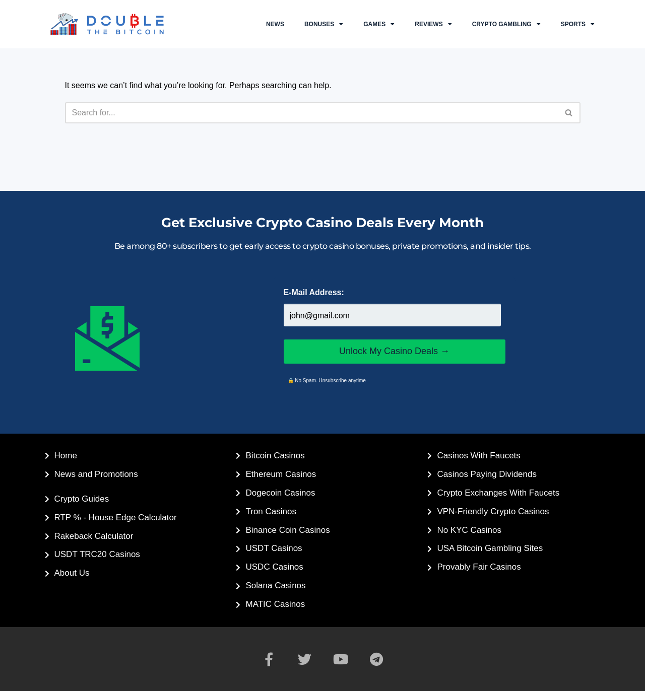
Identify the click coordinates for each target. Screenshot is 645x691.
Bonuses (323, 24)
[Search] (311, 112)
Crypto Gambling (506, 24)
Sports (578, 24)
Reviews (433, 24)
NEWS (275, 24)
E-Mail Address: (314, 292)
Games (379, 24)
